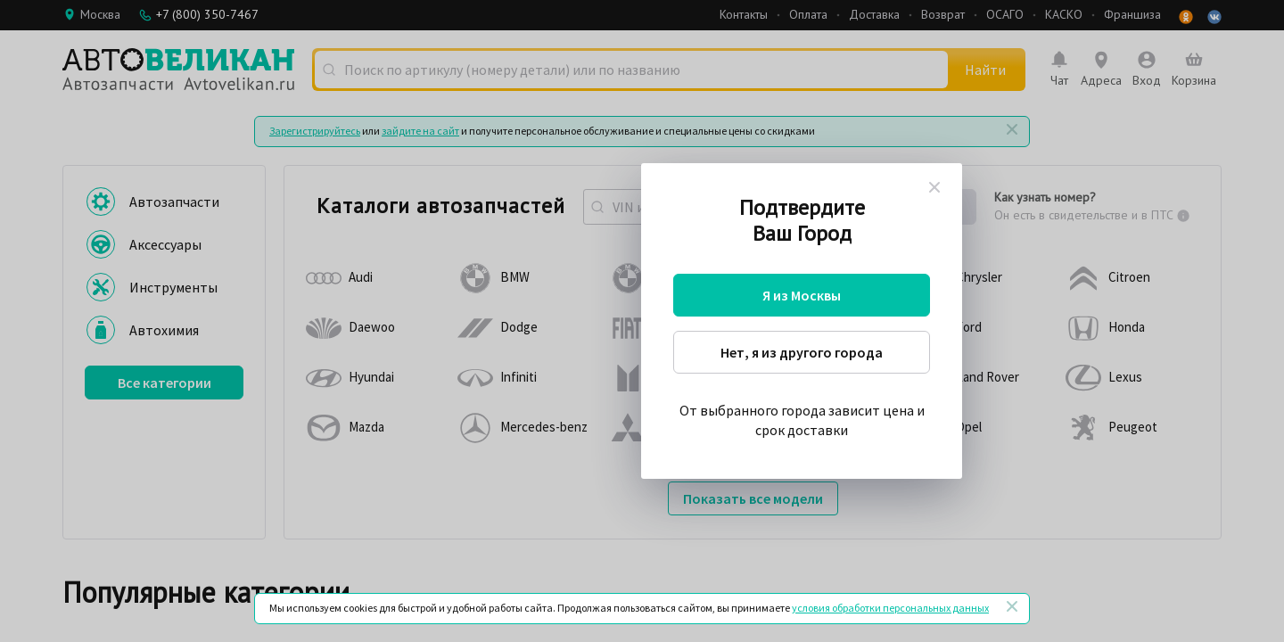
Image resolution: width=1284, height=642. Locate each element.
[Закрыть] (1012, 606)
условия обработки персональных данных (890, 607)
